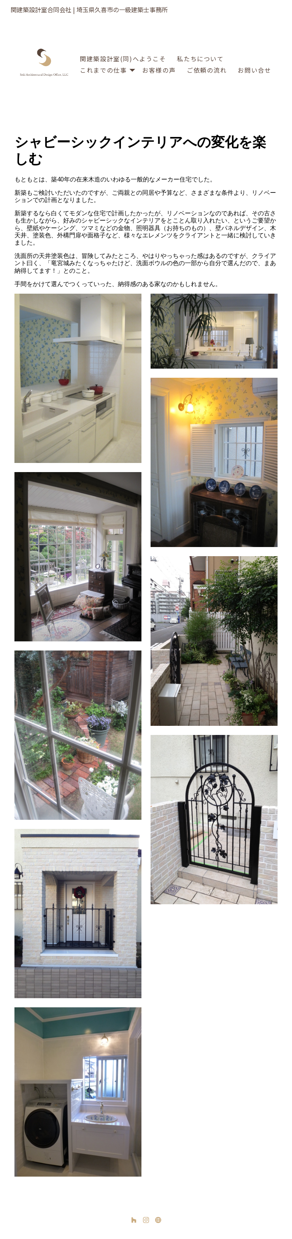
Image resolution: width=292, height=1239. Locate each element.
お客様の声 (159, 70)
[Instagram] (146, 1220)
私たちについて (200, 58)
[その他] (158, 1220)
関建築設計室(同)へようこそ (123, 58)
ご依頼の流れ (207, 70)
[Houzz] (134, 1220)
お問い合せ (254, 70)
